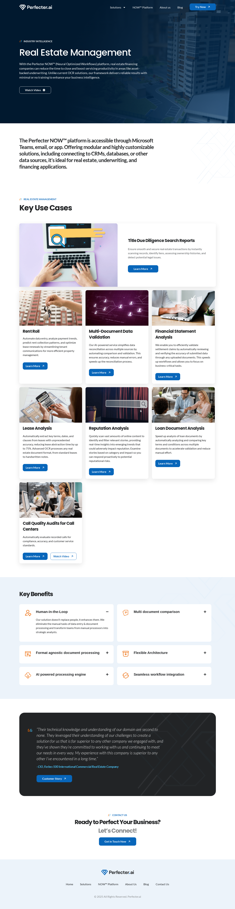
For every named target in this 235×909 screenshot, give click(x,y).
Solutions (118, 7)
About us (165, 7)
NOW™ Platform (143, 7)
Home (69, 884)
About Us (131, 884)
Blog (180, 7)
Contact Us (162, 884)
